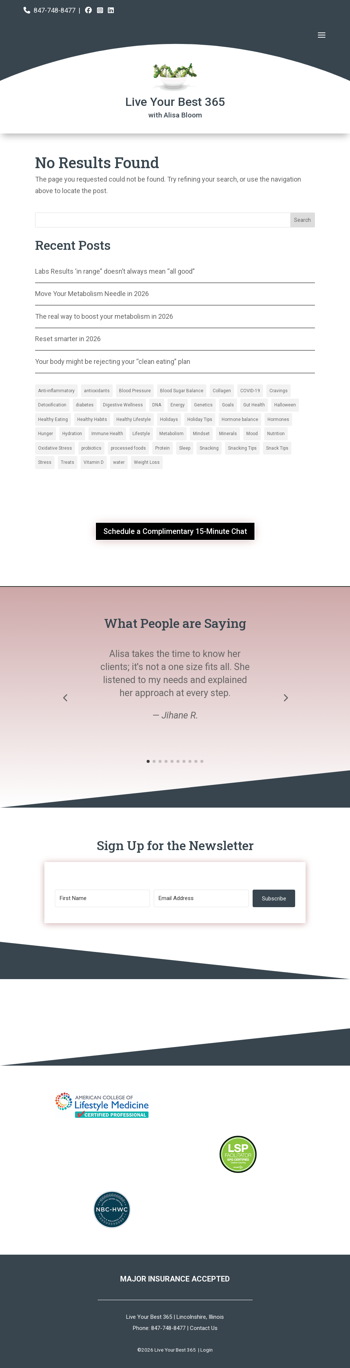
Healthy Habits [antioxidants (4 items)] (92, 419)
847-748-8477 (54, 10)
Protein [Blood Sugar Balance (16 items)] (162, 448)
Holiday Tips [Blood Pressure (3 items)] (199, 419)
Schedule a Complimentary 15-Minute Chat (175, 531)
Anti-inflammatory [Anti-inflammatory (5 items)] (56, 390)
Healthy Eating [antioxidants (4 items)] (53, 419)
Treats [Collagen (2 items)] (67, 462)
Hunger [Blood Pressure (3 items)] (45, 433)
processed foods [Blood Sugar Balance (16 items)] (128, 448)
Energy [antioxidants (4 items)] (178, 405)
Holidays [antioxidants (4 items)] (169, 419)
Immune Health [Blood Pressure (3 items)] (107, 433)
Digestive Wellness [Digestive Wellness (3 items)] (123, 405)
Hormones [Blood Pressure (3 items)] (278, 419)
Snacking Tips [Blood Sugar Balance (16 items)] (242, 448)
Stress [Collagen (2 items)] (44, 462)
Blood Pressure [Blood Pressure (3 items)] (135, 390)
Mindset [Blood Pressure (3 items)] (201, 433)
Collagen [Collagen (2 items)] (222, 390)
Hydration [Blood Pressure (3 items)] (72, 433)
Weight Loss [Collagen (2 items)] (147, 462)
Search (302, 220)
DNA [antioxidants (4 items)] (156, 405)
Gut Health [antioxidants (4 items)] (254, 405)
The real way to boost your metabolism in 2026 (104, 316)
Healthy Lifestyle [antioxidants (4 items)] (133, 419)
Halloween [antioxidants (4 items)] (285, 405)
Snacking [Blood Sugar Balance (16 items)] (209, 448)
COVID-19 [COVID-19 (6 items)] (250, 390)
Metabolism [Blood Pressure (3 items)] (171, 433)
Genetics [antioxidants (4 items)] (203, 405)
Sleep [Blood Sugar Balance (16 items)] (184, 448)
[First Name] (102, 898)
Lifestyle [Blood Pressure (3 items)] (141, 433)
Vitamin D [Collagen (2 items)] (94, 462)
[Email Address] (201, 898)
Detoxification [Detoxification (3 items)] (52, 405)
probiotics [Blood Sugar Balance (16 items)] (91, 448)
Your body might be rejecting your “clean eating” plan (112, 361)
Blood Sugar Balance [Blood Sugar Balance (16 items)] (181, 390)
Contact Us (204, 1328)
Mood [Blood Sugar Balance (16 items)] (252, 433)
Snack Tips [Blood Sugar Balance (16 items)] (277, 448)
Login (206, 1350)
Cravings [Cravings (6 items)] (278, 390)
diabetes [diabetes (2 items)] (85, 405)
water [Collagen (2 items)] (119, 462)
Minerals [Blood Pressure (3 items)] (228, 433)
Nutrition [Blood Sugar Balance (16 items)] (276, 433)
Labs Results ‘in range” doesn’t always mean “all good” (115, 271)
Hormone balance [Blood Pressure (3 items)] (240, 419)
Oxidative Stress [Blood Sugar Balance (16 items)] (55, 448)
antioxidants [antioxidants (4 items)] (97, 390)
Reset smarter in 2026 (68, 339)
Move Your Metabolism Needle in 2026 (92, 294)
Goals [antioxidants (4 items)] (228, 405)
